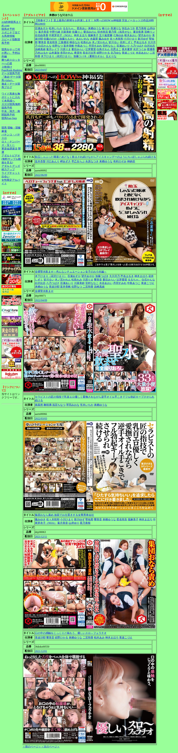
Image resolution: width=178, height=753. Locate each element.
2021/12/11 (41, 536)
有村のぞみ (119, 161)
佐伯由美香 (41, 35)
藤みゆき (104, 38)
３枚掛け (6, 66)
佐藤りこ (77, 31)
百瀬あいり (123, 45)
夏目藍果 (138, 31)
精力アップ (8, 169)
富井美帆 (68, 45)
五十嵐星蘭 (105, 35)
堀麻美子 (93, 35)
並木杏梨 (40, 161)
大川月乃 (114, 276)
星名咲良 (52, 42)
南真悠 (39, 404)
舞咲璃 (48, 404)
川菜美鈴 (66, 31)
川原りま (65, 49)
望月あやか (144, 35)
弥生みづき (128, 28)
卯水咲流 (102, 31)
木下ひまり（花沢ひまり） (57, 56)
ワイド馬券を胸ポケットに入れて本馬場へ (10, 97)
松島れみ (86, 42)
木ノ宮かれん (100, 42)
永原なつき (92, 161)
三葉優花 (63, 42)
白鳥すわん (103, 49)
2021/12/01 (41, 651)
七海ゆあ (118, 35)
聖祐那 (89, 519)
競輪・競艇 (14, 127)
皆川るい (114, 42)
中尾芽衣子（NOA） (61, 35)
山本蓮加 (54, 52)
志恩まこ (116, 49)
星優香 (151, 49)
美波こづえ (128, 52)
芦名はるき (140, 42)
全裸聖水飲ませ (44, 291)
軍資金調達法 (9, 148)
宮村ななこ (109, 45)
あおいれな (82, 38)
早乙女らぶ (78, 161)
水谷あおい (142, 52)
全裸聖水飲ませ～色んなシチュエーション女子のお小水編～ (71, 271)
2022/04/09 (41, 300)
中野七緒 (55, 31)
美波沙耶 (54, 286)
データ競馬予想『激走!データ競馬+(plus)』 (11, 77)
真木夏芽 (127, 49)
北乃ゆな (116, 52)
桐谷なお (74, 42)
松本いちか (55, 28)
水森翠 (94, 38)
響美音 (42, 42)
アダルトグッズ (10, 166)
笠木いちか (86, 404)
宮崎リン (149, 31)
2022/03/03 (41, 418)
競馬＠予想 (8, 29)
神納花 (131, 161)
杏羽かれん (66, 52)
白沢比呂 (149, 45)
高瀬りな (116, 28)
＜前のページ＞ (32, 746)
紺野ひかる (103, 52)
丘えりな (111, 56)
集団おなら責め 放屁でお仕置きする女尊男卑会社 (64, 515)
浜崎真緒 (40, 49)
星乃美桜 (141, 28)
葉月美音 (43, 31)
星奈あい (82, 28)
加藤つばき (102, 276)
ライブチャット (10, 173)
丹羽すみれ (95, 45)
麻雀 (4, 131)
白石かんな (45, 45)
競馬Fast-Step (9, 118)
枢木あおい (131, 35)
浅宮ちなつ (58, 404)
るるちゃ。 (69, 28)
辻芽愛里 (90, 49)
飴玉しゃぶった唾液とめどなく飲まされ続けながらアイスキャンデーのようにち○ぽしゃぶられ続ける (95, 156)
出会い (5, 176)
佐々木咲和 (116, 38)
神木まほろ (80, 35)
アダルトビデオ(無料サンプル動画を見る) (11, 159)
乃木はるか (41, 52)
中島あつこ (81, 45)
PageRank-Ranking (11, 70)
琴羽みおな (72, 404)
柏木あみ (99, 637)
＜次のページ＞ (50, 746)
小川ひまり (130, 38)
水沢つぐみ (139, 49)
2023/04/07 (41, 69)
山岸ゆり (74, 522)
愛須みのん (90, 31)
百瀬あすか (41, 28)
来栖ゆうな (94, 28)
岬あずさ (65, 161)
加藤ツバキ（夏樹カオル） (89, 56)
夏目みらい (78, 49)
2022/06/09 (41, 175)
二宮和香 (88, 286)
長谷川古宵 (89, 52)
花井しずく (126, 42)
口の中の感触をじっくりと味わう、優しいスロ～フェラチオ (71, 633)
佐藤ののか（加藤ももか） (59, 38)
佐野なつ (57, 45)
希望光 (78, 52)
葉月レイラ (52, 49)
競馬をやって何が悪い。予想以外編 (10, 53)
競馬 (4, 127)
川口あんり (52, 161)
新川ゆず (143, 38)
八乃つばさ (137, 45)
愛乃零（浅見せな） (120, 31)
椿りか (106, 28)
